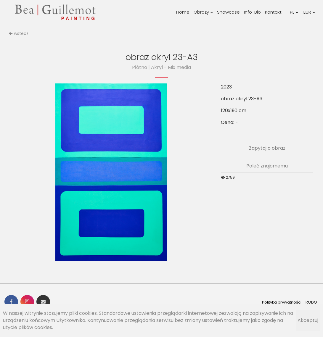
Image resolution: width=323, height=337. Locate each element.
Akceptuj (308, 320)
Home (182, 12)
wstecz (18, 33)
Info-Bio (252, 12)
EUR (309, 12)
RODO (311, 302)
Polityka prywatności (281, 302)
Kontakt (273, 12)
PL (294, 12)
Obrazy (203, 12)
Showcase (228, 12)
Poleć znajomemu (267, 165)
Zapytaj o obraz (267, 148)
